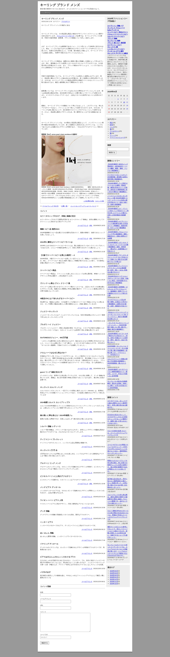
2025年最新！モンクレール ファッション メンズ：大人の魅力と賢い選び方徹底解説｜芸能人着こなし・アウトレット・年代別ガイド (117, 350)
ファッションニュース (117, 137)
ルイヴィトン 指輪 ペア (115, 26)
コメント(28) (99, 201)
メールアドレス (83, 225)
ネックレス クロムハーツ (116, 28)
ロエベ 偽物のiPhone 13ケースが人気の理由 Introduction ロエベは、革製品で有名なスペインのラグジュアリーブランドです (117, 515)
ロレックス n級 (112, 47)
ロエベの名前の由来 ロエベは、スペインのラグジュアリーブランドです (117, 433)
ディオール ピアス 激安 (115, 51)
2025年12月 (114, 579)
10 (124, 102)
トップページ (46, 13)
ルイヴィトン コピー (114, 45)
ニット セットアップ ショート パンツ (83, 206)
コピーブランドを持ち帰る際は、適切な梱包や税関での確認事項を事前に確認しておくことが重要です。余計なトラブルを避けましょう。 (117, 499)
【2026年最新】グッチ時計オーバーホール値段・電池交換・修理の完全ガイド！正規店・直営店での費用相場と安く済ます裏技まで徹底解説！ (117, 187)
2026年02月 (114, 575)
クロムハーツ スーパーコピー (117, 34)
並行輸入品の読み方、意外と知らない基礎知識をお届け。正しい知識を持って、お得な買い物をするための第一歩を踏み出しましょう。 (117, 483)
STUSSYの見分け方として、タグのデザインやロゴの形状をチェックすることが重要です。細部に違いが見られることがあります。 (117, 419)
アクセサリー (66, 21)
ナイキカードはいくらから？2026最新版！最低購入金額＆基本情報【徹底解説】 (117, 177)
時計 (111, 123)
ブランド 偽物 (112, 38)
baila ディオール (113, 30)
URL (90, 225)
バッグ (112, 127)
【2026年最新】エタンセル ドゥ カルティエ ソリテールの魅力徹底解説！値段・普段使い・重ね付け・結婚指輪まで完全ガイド (117, 247)
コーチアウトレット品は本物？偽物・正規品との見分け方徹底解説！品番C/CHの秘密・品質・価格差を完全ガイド (117, 304)
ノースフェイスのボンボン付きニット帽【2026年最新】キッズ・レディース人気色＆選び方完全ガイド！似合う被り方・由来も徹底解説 (117, 200)
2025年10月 (114, 583)
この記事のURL (88, 201)
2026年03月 (114, 573)
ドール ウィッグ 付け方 (50, 206)
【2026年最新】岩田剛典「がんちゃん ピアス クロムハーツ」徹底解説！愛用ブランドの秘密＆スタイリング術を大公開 (117, 291)
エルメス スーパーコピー (116, 36)
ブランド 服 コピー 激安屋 (116, 43)
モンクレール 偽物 (113, 40)
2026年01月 (114, 577)
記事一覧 (64, 206)
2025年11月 (114, 581)
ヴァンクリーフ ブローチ (65, 36)
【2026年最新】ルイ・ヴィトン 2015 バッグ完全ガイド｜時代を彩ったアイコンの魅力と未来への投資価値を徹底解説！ (118, 213)
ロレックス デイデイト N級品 (117, 53)
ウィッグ (113, 135)
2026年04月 (114, 571)
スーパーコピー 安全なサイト (117, 32)
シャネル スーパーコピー (116, 49)
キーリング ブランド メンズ (60, 5)
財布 (111, 125)
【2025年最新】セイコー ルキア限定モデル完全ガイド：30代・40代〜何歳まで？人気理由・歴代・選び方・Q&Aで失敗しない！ (117, 338)
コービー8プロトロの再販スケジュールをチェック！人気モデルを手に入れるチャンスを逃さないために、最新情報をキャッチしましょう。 (117, 449)
